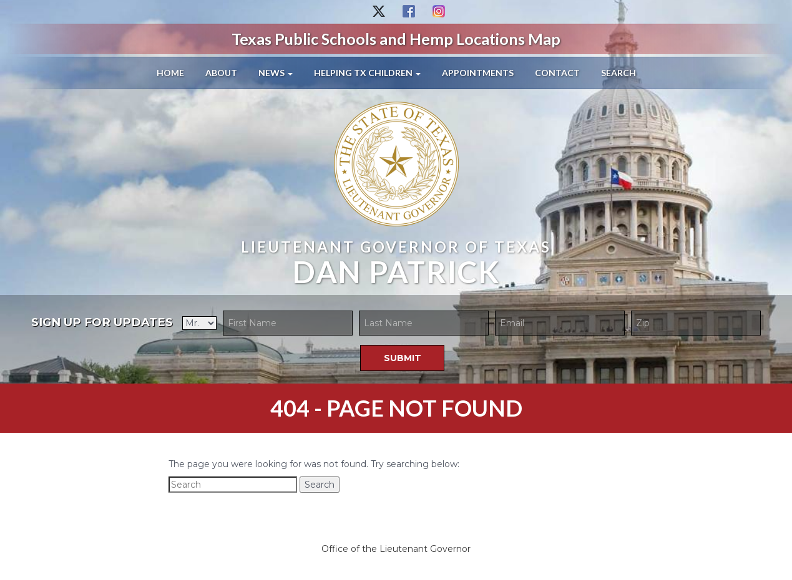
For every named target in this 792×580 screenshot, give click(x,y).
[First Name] (288, 323)
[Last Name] (424, 323)
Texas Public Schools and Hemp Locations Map (396, 38)
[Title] (199, 323)
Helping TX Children (367, 72)
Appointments (478, 72)
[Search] (233, 484)
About (221, 72)
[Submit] (402, 358)
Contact (557, 72)
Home (170, 72)
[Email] (560, 323)
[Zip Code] (696, 323)
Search (618, 72)
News (275, 72)
